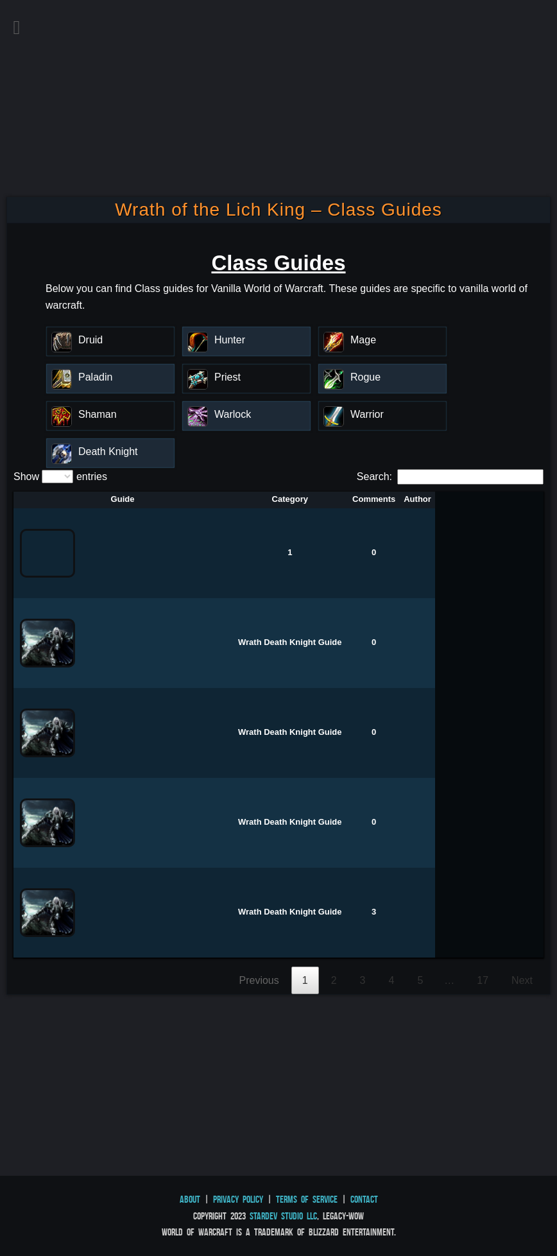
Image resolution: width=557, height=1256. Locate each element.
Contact (364, 1199)
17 (482, 980)
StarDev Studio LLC (283, 1215)
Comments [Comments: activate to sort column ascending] (373, 499)
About (190, 1199)
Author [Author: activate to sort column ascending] (417, 499)
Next (522, 980)
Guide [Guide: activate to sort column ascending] (123, 499)
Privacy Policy (238, 1199)
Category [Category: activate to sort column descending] (290, 499)
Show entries (60, 476)
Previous (259, 980)
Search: (450, 476)
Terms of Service (307, 1199)
